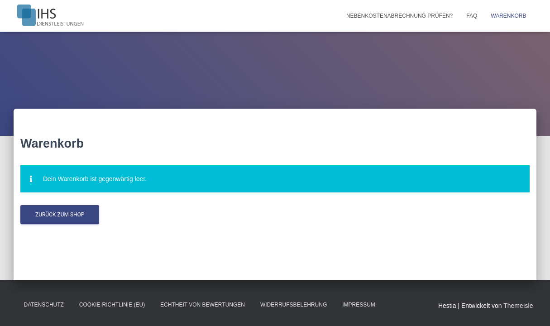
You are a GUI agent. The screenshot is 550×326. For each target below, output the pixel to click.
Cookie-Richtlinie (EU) (112, 305)
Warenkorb (508, 16)
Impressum (358, 305)
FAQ (471, 16)
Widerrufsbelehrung (293, 305)
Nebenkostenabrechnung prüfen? (399, 16)
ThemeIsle (518, 305)
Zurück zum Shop (59, 214)
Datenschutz (44, 305)
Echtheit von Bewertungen (202, 305)
